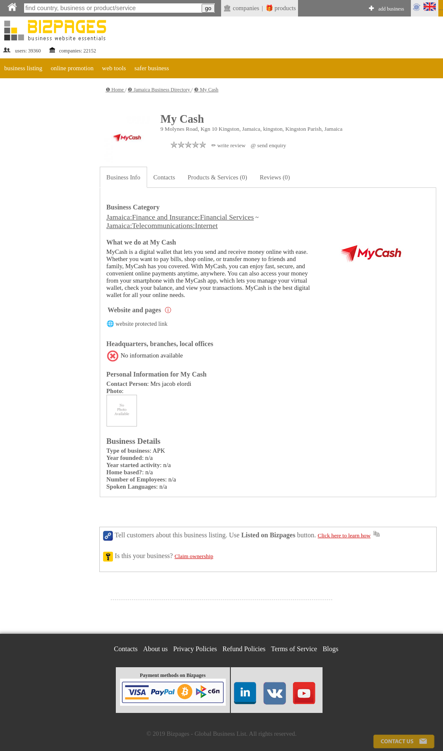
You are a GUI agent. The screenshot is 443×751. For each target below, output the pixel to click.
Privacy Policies (195, 648)
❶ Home (115, 90)
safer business (151, 68)
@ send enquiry (268, 145)
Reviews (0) (275, 177)
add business (391, 9)
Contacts (164, 177)
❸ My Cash (206, 90)
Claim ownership (194, 556)
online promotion (72, 68)
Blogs (330, 648)
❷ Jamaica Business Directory (159, 90)
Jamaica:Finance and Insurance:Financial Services (180, 217)
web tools (114, 68)
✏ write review (228, 145)
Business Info (123, 177)
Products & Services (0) (217, 177)
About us (155, 648)
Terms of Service (294, 648)
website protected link (141, 324)
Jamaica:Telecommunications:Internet (162, 226)
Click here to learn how (344, 535)
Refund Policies (243, 648)
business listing (23, 68)
